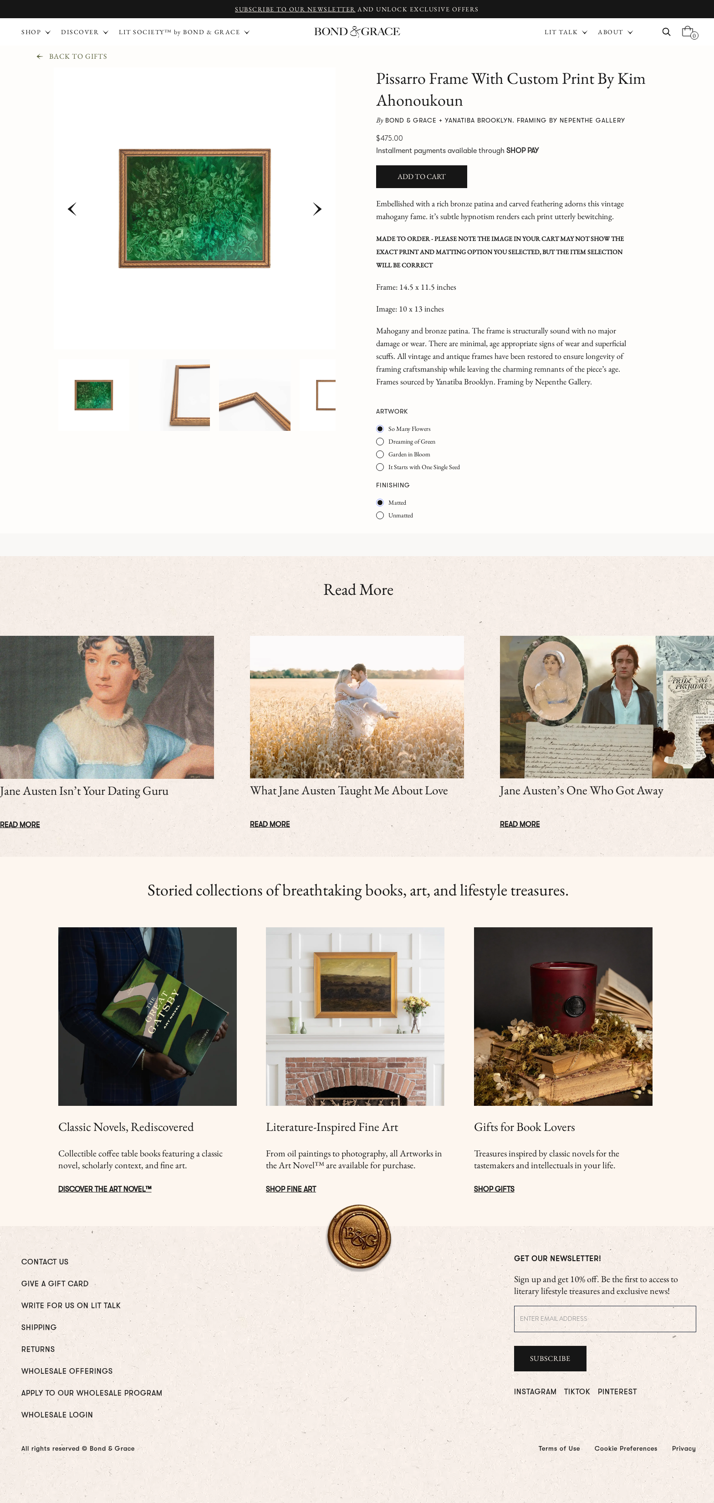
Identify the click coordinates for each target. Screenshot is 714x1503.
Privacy (684, 1448)
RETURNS (38, 1349)
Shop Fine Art (291, 1189)
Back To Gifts (78, 56)
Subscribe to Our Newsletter (295, 9)
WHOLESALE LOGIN (57, 1415)
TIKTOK (577, 1392)
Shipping (39, 1328)
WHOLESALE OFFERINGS (67, 1371)
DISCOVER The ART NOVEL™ (105, 1189)
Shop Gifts (494, 1189)
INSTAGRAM (535, 1392)
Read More (20, 825)
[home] (357, 32)
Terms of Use (559, 1448)
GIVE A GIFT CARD (55, 1284)
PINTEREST (617, 1392)
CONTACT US (45, 1262)
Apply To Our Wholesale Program (92, 1393)
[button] (566, 32)
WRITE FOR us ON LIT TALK (71, 1306)
